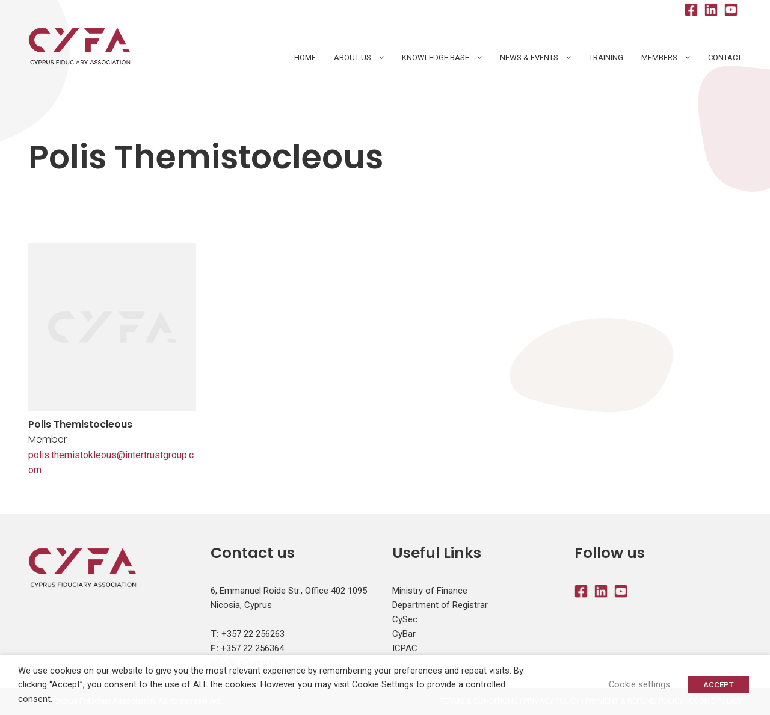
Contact (725, 57)
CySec (404, 619)
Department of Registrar (440, 605)
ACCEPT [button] (718, 684)
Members (659, 57)
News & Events (529, 57)
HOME (305, 57)
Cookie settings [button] (639, 684)
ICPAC (404, 648)
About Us (352, 57)
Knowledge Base (435, 57)
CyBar (404, 633)
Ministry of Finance (429, 590)
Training (606, 57)
